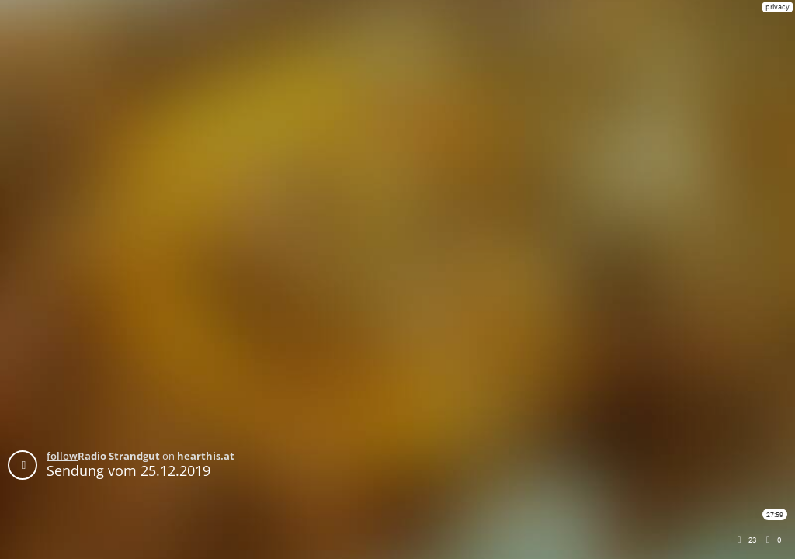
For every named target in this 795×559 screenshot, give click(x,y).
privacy (777, 7)
